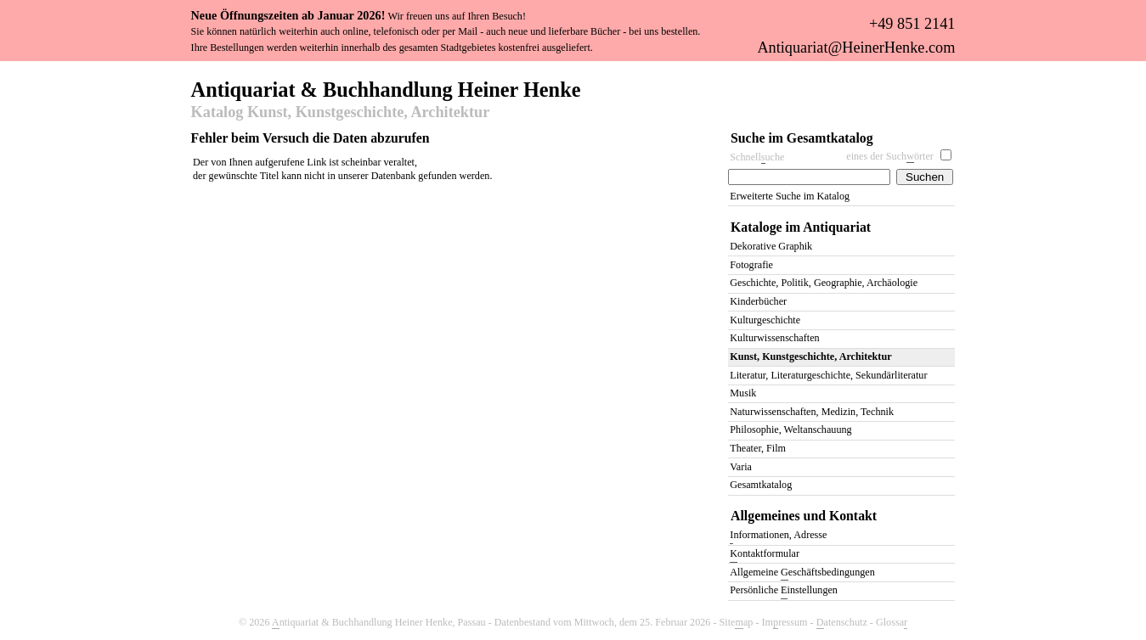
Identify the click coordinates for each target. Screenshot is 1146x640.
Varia (741, 467)
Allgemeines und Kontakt (804, 515)
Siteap (737, 622)
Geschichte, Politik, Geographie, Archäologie (823, 283)
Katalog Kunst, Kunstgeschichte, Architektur (340, 113)
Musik (743, 393)
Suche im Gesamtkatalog (802, 138)
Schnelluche (757, 157)
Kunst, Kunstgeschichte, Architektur (810, 356)
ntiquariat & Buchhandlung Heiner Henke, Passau (379, 622)
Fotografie (751, 265)
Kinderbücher (758, 301)
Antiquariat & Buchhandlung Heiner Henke (386, 88)
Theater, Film (758, 448)
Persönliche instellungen (784, 591)
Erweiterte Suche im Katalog (790, 196)
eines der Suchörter (890, 156)
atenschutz (841, 622)
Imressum (785, 622)
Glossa (891, 622)
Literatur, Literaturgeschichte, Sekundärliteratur (828, 375)
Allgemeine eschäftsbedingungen (802, 573)
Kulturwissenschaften (774, 338)
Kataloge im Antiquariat (801, 227)
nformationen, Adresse (778, 536)
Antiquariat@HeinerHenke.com (856, 47)
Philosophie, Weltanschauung (790, 429)
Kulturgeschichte (765, 320)
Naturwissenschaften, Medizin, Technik (812, 412)
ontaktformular (764, 554)
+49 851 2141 (912, 23)
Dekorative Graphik (771, 246)
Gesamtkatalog (761, 485)
